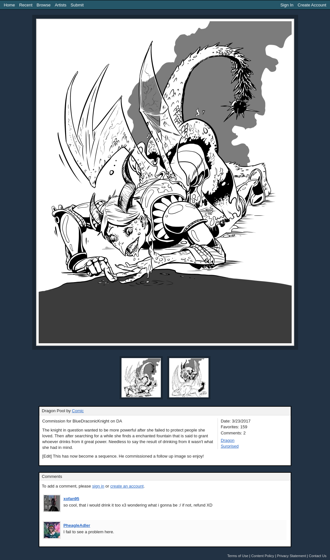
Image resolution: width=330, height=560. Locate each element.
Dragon (228, 440)
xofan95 (71, 498)
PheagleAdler (76, 525)
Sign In (286, 5)
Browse (44, 5)
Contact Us (317, 556)
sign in (98, 486)
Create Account (311, 5)
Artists (60, 5)
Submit (77, 5)
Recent (25, 5)
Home (9, 5)
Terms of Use (237, 556)
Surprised (230, 446)
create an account (126, 486)
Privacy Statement (291, 556)
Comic (78, 410)
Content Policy (262, 556)
